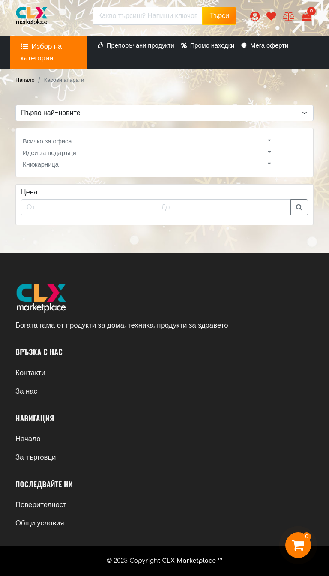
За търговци (35, 457)
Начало (25, 80)
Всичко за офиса (47, 141)
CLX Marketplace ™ (192, 561)
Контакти (30, 372)
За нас (26, 391)
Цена (29, 192)
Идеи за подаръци (49, 153)
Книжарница (41, 164)
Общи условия (39, 523)
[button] (255, 16)
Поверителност (40, 504)
